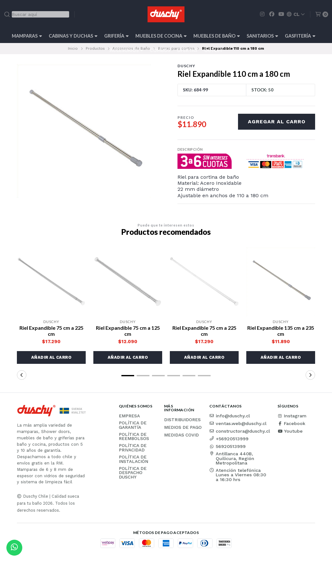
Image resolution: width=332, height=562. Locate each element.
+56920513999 (229, 438)
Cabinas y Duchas (73, 36)
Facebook (291, 423)
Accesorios (126, 50)
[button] (51, 357)
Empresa (129, 416)
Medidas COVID (181, 435)
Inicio (73, 48)
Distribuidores (182, 420)
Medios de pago (183, 427)
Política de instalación (133, 459)
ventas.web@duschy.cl (237, 423)
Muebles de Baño (216, 36)
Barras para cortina (176, 48)
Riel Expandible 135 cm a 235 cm (280, 331)
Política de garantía (133, 425)
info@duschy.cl (229, 416)
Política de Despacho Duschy (133, 472)
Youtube (290, 431)
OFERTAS (187, 50)
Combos (160, 50)
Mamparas (27, 36)
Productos (95, 48)
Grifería (116, 36)
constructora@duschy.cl (239, 431)
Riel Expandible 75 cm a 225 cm (51, 331)
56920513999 (227, 446)
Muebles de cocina (161, 36)
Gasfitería (300, 36)
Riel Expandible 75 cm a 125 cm (128, 331)
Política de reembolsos (134, 436)
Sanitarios (262, 36)
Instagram (292, 416)
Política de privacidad (133, 447)
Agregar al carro (277, 122)
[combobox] (36, 14)
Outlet (213, 50)
